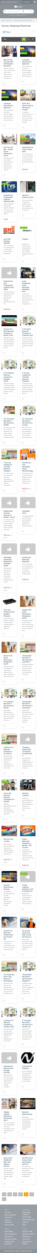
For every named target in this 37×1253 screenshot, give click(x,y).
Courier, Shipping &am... (18, 15)
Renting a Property (28, 1234)
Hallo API (25, 1222)
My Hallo (27, 2)
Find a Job (25, 1239)
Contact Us (8, 1217)
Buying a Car (26, 1236)
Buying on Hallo (27, 1231)
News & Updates (10, 1215)
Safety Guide (26, 1217)
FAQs (24, 1225)
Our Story (8, 1212)
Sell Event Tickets (11, 1239)
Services (9, 20)
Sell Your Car (9, 1236)
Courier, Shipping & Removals (23, 20)
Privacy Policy (9, 1225)
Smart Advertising (28, 1220)
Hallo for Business (11, 1234)
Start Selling (9, 1231)
